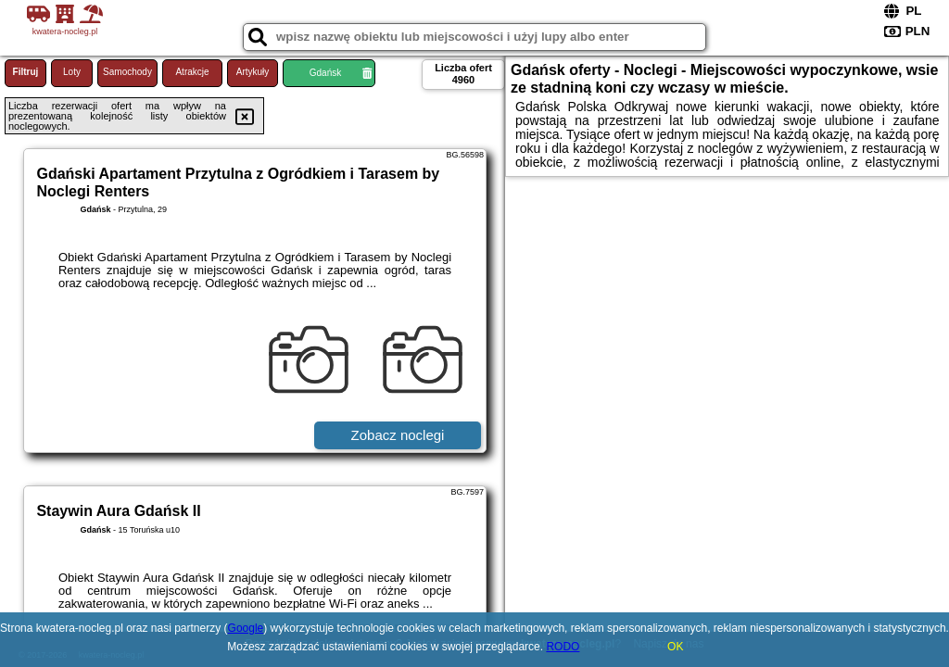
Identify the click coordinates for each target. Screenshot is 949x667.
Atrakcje (192, 72)
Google (246, 628)
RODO (562, 646)
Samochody (127, 72)
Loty (72, 72)
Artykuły (253, 72)
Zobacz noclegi (398, 435)
